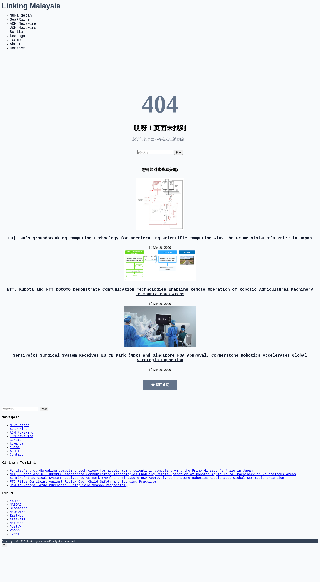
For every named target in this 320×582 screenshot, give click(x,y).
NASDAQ (16, 531)
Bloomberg (18, 535)
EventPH (16, 567)
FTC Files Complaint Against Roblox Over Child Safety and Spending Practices (83, 505)
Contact (17, 55)
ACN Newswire (23, 25)
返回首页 (160, 396)
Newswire (18, 540)
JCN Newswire (23, 30)
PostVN (16, 558)
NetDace (16, 553)
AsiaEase (18, 549)
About (15, 50)
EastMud (16, 544)
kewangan (18, 40)
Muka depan (21, 15)
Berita (16, 35)
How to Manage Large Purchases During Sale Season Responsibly (68, 509)
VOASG (15, 562)
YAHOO (15, 526)
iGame (15, 45)
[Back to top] (4, 578)
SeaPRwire (20, 20)
